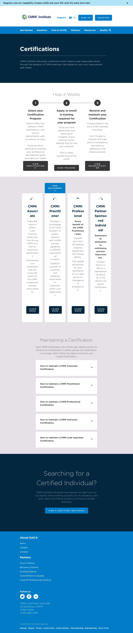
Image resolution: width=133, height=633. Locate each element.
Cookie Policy (49, 628)
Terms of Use (103, 628)
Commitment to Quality (32, 575)
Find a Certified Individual (67, 510)
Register (103, 18)
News (23, 543)
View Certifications (35, 166)
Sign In (85, 18)
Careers (24, 547)
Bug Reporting (91, 628)
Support (61, 17)
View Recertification (97, 166)
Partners (25, 557)
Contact (24, 551)
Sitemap (23, 628)
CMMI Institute (36, 17)
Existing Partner (28, 571)
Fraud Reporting (76, 628)
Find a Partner (27, 563)
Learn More (32, 310)
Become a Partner (29, 567)
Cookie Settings (62, 628)
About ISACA (29, 537)
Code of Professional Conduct (35, 580)
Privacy (39, 628)
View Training (66, 168)
